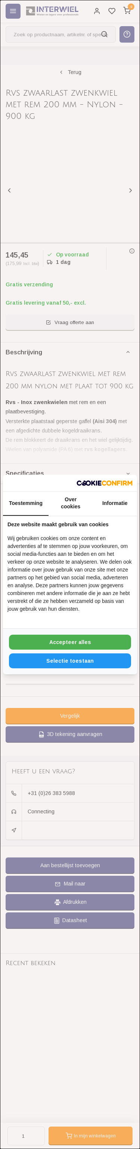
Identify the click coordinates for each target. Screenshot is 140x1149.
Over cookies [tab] (70, 503)
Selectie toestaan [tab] (70, 661)
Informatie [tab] (115, 503)
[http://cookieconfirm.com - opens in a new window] (105, 483)
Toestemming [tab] (26, 503)
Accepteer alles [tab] (70, 642)
